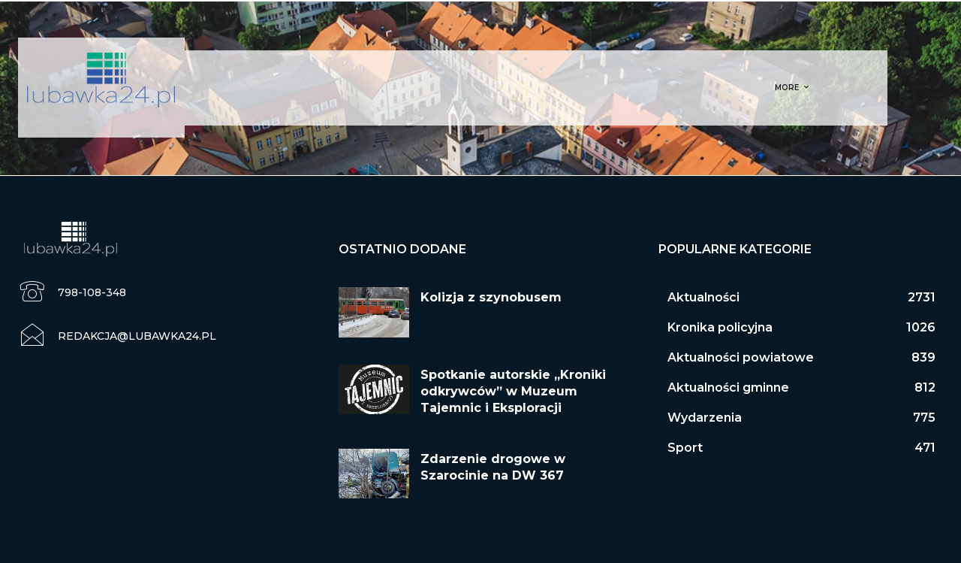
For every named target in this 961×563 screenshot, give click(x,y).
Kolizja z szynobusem (491, 297)
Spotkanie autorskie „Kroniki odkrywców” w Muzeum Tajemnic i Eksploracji (513, 392)
